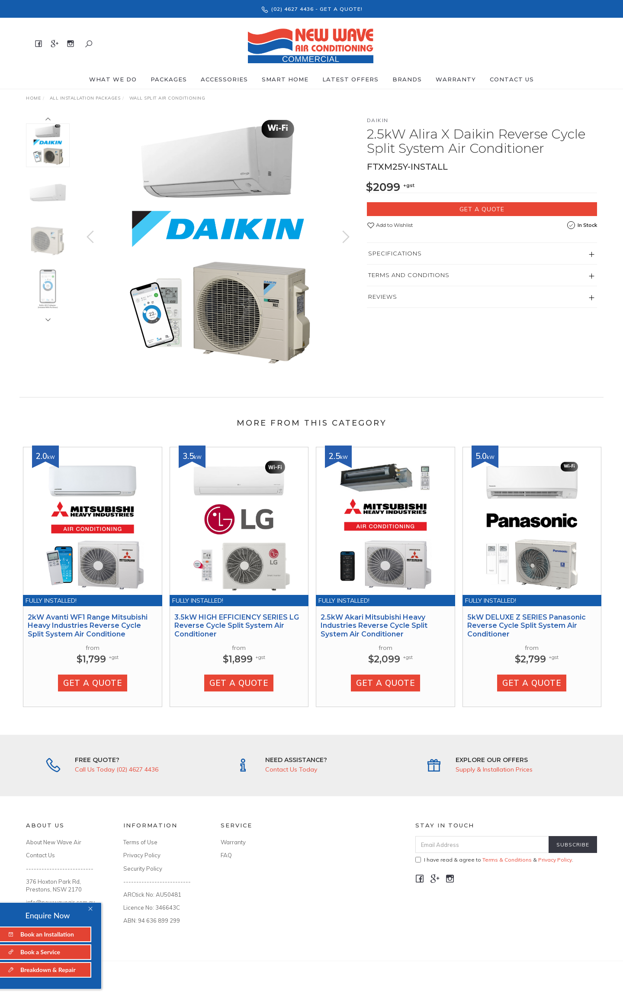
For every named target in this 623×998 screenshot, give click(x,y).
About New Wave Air (53, 842)
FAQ (226, 855)
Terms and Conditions (409, 274)
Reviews (382, 296)
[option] (218, 245)
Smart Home (285, 79)
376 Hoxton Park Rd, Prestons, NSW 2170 (54, 885)
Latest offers (350, 79)
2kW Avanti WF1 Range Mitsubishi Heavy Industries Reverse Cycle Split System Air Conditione (88, 634)
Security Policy (142, 868)
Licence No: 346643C (151, 907)
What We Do (113, 79)
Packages (169, 79)
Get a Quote (481, 209)
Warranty (456, 79)
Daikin (378, 120)
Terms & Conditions (507, 859)
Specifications (395, 253)
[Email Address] (482, 844)
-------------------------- (59, 868)
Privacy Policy (142, 855)
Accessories (224, 79)
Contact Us (512, 79)
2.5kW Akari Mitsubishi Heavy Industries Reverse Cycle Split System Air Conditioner (374, 634)
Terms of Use (140, 842)
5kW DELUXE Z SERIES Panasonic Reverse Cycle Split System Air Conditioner (526, 634)
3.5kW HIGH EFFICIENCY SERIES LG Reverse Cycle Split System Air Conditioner (236, 634)
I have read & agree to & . (494, 859)
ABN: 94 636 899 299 (151, 920)
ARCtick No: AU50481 (152, 894)
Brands (407, 79)
